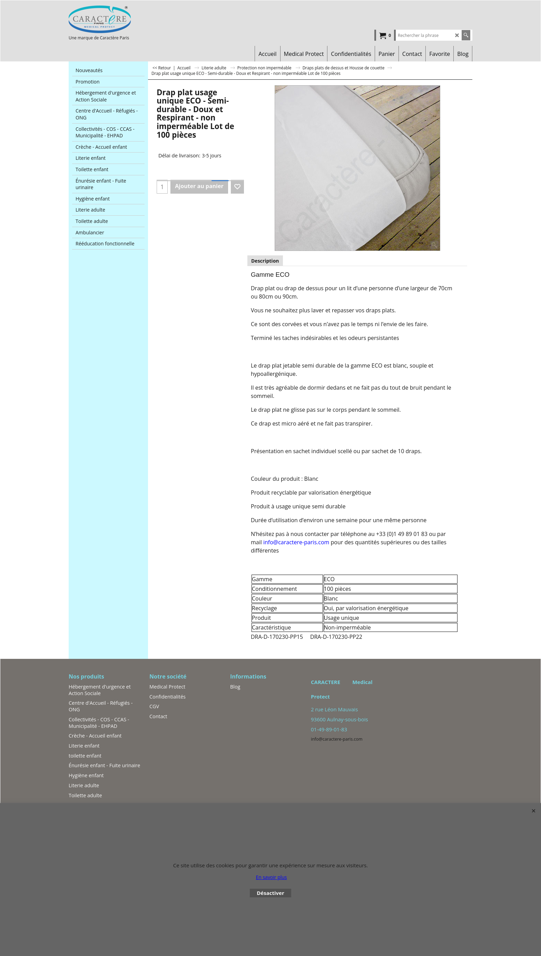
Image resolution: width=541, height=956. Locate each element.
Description (265, 260)
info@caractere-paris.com (296, 542)
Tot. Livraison (168, 144)
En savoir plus (271, 877)
